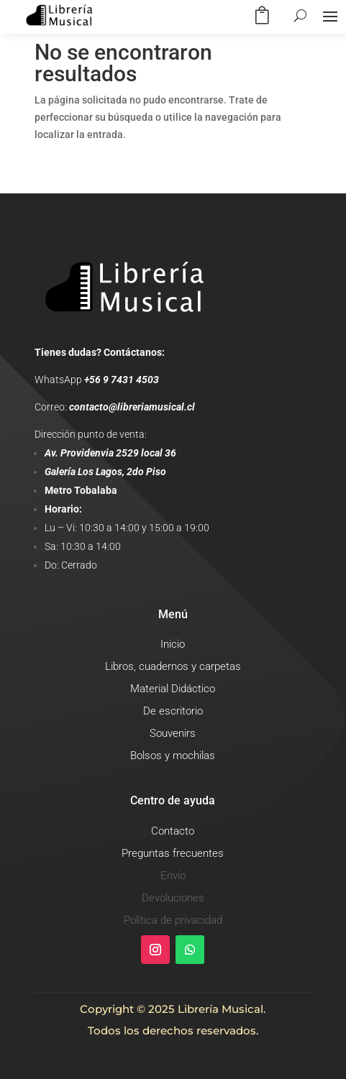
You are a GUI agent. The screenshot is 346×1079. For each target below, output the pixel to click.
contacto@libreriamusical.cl (132, 407)
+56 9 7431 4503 (121, 379)
